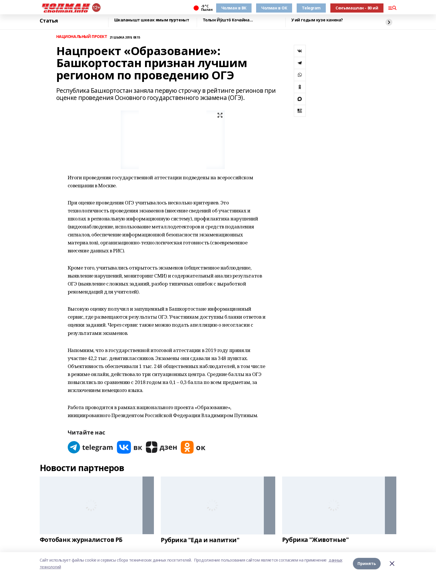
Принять (366, 563)
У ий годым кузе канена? (317, 20)
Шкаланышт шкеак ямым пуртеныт (151, 20)
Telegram (311, 8)
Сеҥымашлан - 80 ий (356, 8)
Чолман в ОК (274, 8)
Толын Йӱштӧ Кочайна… (228, 20)
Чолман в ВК (233, 8)
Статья (49, 21)
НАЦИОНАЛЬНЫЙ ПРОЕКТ (81, 36)
